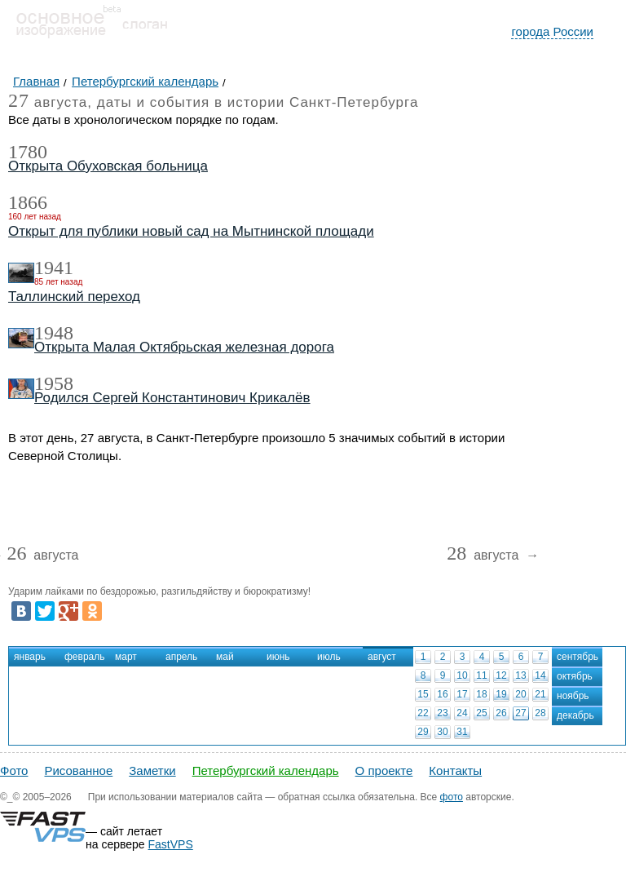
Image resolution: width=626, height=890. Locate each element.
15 (422, 694)
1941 (53, 267)
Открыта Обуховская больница (108, 166)
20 (520, 694)
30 (442, 731)
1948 (53, 332)
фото (451, 797)
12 (501, 675)
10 (461, 675)
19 (501, 694)
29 (422, 731)
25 (481, 713)
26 (501, 713)
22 (422, 713)
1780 (27, 151)
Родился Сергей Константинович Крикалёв (172, 397)
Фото (14, 770)
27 (520, 713)
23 (442, 713)
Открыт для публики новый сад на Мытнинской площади (191, 231)
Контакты (455, 770)
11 (481, 675)
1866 (27, 202)
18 (481, 694)
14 (540, 675)
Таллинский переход (74, 296)
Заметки (152, 770)
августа (42, 556)
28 (540, 713)
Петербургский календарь (265, 770)
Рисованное (78, 770)
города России (552, 31)
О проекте (384, 770)
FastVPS (170, 844)
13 (520, 675)
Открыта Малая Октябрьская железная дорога (184, 347)
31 (461, 731)
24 (461, 713)
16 (442, 694)
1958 (53, 383)
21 (540, 694)
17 (461, 694)
